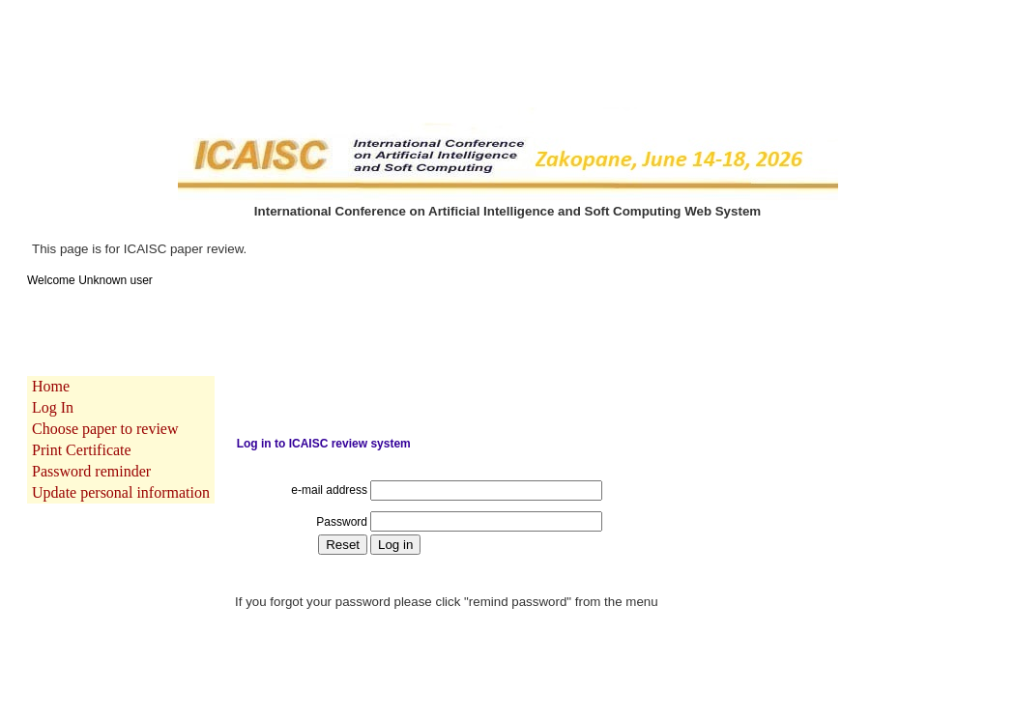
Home (51, 373)
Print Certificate (81, 437)
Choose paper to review (105, 416)
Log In (52, 395)
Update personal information (121, 480)
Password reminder (91, 458)
